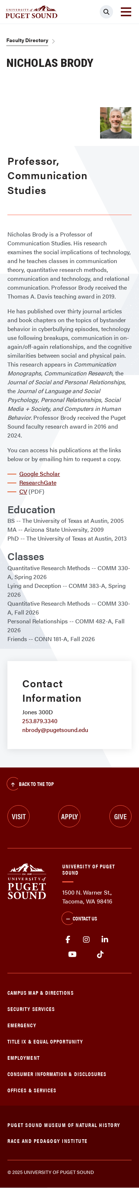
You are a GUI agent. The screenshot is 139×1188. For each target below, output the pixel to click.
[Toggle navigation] (126, 11)
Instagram (86, 939)
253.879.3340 (39, 720)
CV (23, 491)
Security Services (31, 1008)
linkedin (104, 939)
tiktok (100, 954)
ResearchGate (37, 482)
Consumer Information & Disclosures (56, 1074)
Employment (23, 1057)
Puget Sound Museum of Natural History (63, 1125)
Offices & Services (31, 1090)
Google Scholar (39, 473)
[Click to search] (106, 11)
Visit (19, 816)
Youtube (72, 954)
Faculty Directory (27, 40)
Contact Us (79, 919)
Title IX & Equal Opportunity (45, 1041)
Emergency (21, 1025)
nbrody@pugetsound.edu (55, 729)
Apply (69, 816)
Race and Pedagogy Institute (47, 1140)
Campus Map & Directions (40, 992)
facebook (67, 939)
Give (120, 816)
